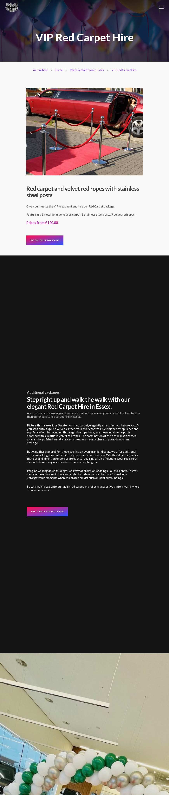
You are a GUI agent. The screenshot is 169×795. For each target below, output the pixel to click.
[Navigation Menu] (161, 7)
